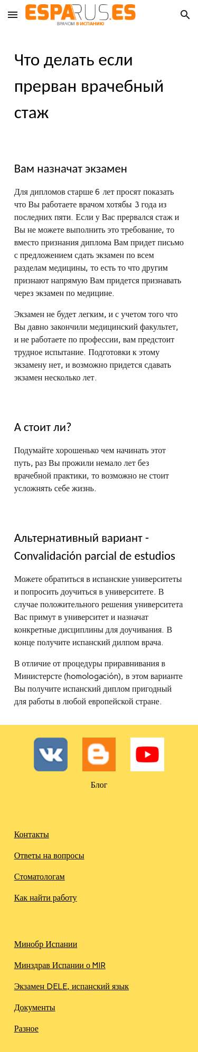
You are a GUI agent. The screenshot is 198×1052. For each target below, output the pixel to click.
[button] (12, 14)
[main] (99, 86)
